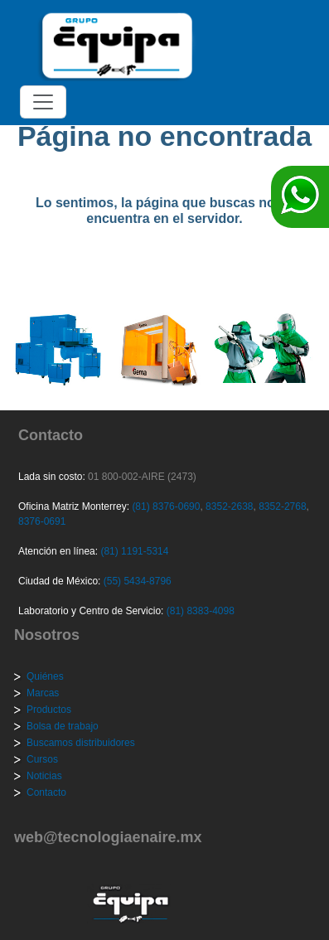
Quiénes (45, 676)
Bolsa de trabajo (63, 726)
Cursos (42, 759)
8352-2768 (281, 506)
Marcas (43, 693)
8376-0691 (41, 521)
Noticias (44, 776)
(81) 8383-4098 (201, 611)
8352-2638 (228, 506)
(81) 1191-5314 (134, 551)
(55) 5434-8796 (138, 581)
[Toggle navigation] (43, 102)
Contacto (46, 792)
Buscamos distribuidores (81, 743)
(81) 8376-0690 (166, 506)
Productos (49, 709)
